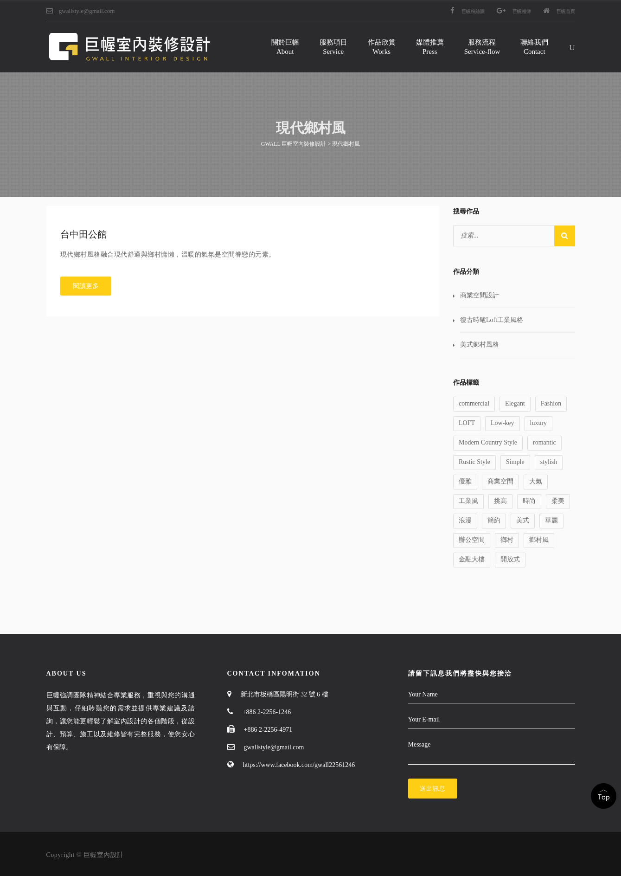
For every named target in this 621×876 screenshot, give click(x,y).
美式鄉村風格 (479, 344)
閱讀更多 (86, 286)
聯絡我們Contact (534, 47)
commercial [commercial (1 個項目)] (474, 403)
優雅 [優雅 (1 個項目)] (465, 481)
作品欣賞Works (382, 47)
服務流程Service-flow (482, 47)
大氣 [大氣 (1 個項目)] (535, 481)
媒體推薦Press (430, 47)
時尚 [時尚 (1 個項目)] (529, 500)
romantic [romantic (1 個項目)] (544, 442)
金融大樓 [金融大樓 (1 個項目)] (472, 559)
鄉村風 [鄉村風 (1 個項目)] (539, 539)
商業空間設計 (479, 295)
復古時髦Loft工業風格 (491, 319)
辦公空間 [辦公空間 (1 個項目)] (472, 539)
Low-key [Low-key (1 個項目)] (502, 422)
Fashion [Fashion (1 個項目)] (551, 403)
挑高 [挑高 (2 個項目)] (500, 500)
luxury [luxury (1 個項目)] (538, 422)
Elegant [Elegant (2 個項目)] (515, 403)
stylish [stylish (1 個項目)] (548, 461)
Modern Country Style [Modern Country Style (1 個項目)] (488, 442)
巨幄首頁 (559, 11)
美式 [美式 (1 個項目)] (522, 520)
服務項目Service (333, 47)
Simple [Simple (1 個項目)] (515, 461)
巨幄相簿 (514, 11)
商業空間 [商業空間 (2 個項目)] (500, 481)
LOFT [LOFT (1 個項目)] (467, 422)
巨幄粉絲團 (467, 11)
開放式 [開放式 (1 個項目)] (510, 559)
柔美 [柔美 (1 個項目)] (557, 500)
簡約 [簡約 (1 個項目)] (493, 520)
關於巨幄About (285, 47)
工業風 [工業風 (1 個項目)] (468, 500)
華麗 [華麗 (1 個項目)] (551, 520)
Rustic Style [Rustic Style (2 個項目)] (474, 461)
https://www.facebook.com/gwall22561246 (299, 764)
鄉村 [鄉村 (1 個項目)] (506, 539)
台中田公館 (83, 234)
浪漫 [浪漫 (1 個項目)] (465, 520)
